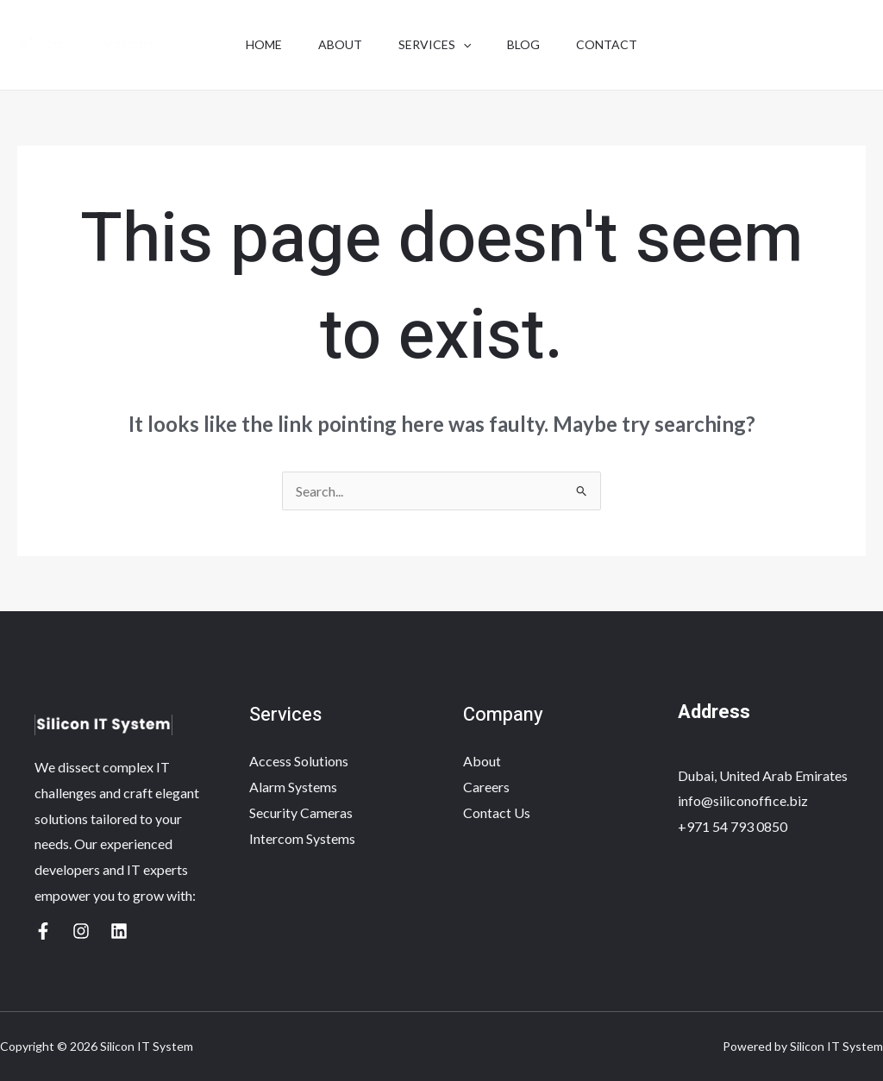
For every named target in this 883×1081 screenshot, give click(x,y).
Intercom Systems (302, 838)
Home (253, 44)
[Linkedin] (119, 931)
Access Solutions (298, 761)
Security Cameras (301, 812)
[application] (463, 45)
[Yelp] (81, 931)
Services (434, 45)
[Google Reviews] (43, 931)
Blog (528, 44)
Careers (486, 786)
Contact (617, 44)
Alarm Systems (293, 786)
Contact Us (496, 812)
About (335, 44)
